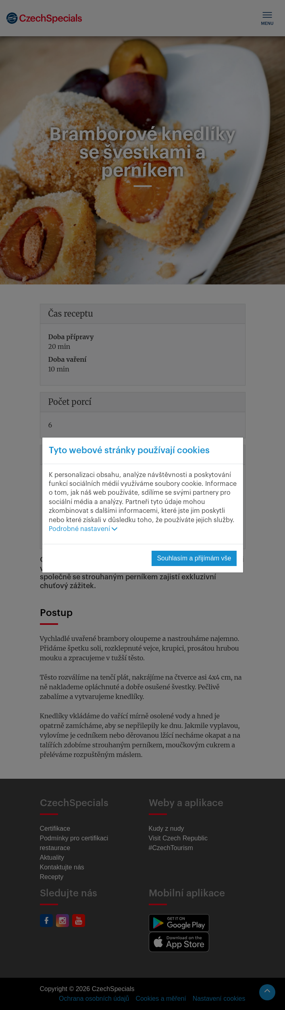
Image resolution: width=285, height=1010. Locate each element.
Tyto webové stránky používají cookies (129, 450)
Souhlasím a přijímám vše (194, 558)
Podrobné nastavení (83, 529)
